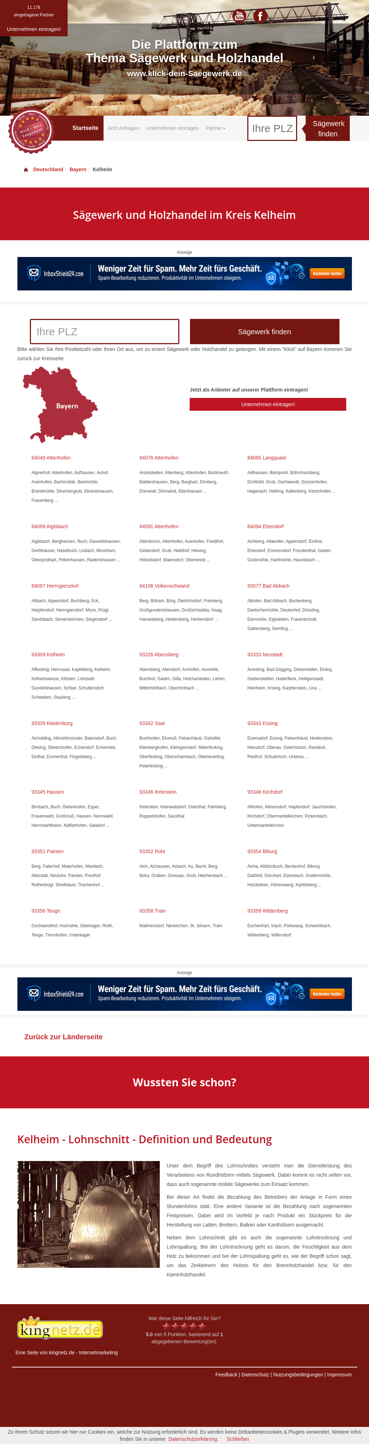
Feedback (226, 1374)
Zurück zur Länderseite (64, 1037)
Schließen (238, 1439)
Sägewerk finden (328, 129)
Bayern (77, 169)
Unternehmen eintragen (172, 128)
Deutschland (43, 169)
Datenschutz (255, 1374)
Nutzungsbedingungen (298, 1374)
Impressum (339, 1374)
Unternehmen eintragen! (268, 404)
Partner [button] (216, 128)
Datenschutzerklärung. (193, 1439)
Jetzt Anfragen (123, 128)
